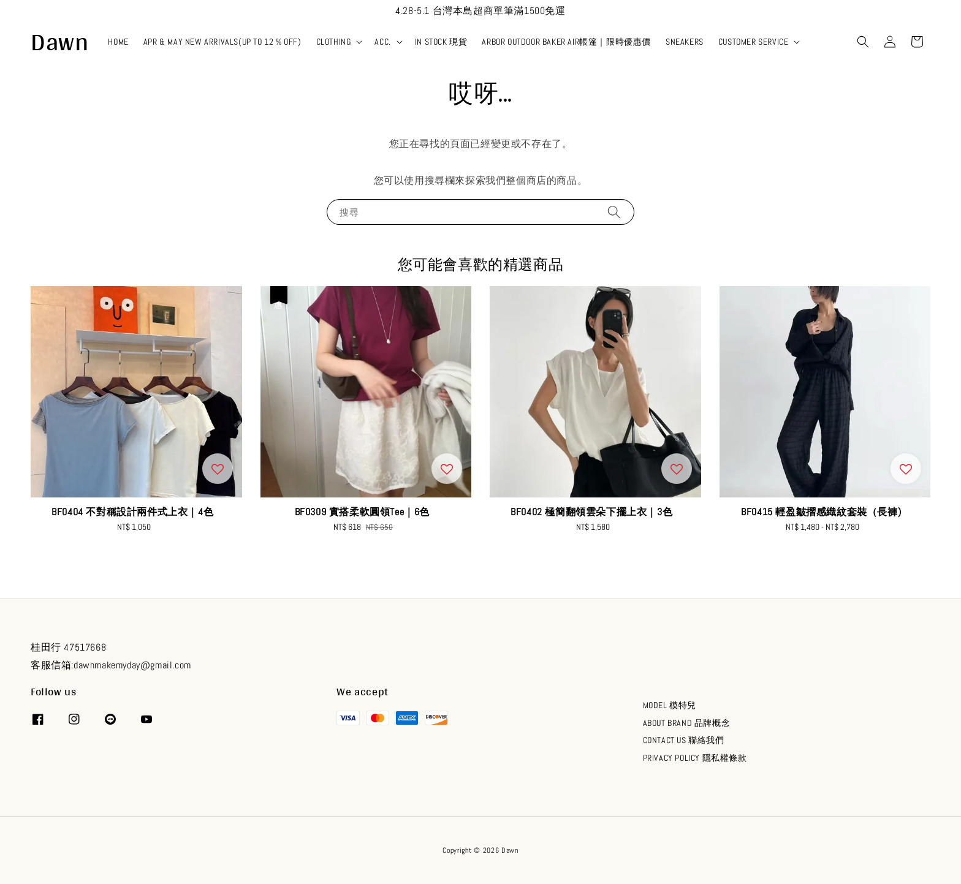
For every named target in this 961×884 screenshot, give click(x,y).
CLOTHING (333, 41)
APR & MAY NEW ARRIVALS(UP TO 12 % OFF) (222, 41)
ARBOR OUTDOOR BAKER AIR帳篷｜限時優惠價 (566, 41)
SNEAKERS (685, 41)
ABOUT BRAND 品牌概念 (687, 722)
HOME (118, 41)
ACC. (382, 41)
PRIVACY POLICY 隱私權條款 (695, 757)
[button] (862, 41)
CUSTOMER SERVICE (753, 41)
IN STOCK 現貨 (441, 41)
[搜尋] (614, 212)
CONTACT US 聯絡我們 (683, 740)
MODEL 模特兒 (669, 705)
